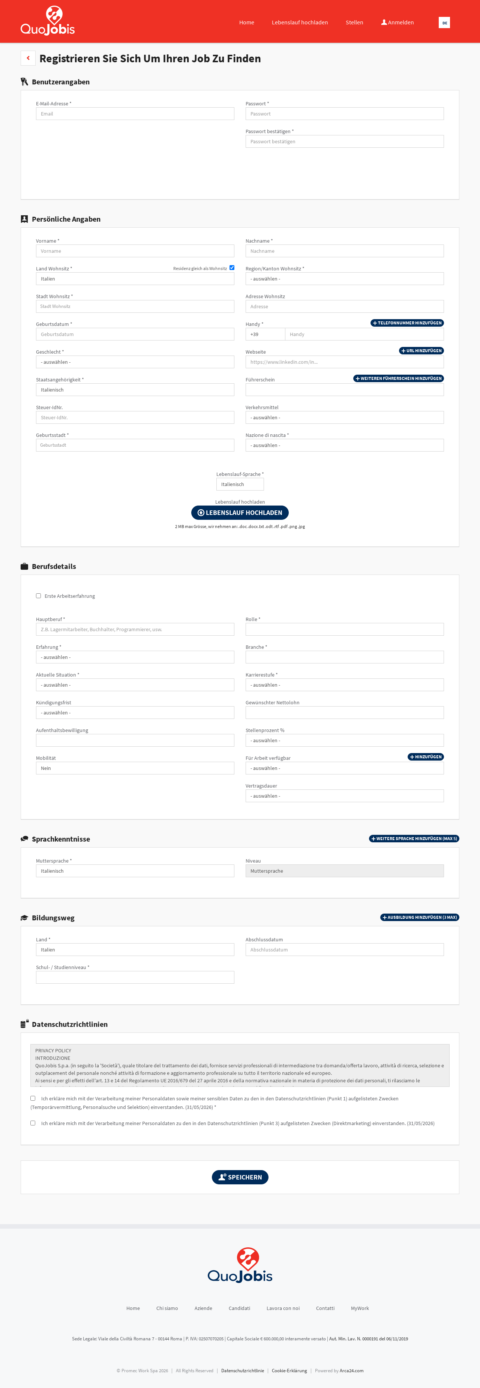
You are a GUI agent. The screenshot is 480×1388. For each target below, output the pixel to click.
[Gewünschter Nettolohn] (345, 712)
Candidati (239, 1308)
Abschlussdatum (264, 939)
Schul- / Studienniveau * (63, 967)
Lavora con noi (283, 1308)
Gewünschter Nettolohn (273, 702)
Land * (43, 939)
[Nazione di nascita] (345, 445)
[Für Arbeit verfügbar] (345, 768)
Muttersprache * (54, 860)
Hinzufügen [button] (426, 757)
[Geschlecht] (135, 362)
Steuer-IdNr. (49, 407)
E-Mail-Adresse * (54, 103)
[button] (28, 58)
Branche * (256, 647)
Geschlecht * (50, 351)
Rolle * (253, 619)
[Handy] (265, 334)
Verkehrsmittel (262, 407)
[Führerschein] (345, 389)
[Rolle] (345, 629)
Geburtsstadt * (52, 435)
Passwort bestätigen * (270, 131)
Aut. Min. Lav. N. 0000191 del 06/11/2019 (368, 1338)
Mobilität (46, 758)
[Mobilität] (135, 768)
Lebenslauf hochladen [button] (240, 512)
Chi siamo (167, 1308)
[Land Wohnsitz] (135, 278)
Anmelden (397, 22)
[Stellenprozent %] (345, 740)
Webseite (256, 351)
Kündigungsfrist (53, 702)
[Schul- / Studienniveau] (135, 977)
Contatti (325, 1308)
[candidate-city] (135, 306)
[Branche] (345, 657)
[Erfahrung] (135, 657)
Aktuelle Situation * (58, 674)
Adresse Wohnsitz (265, 296)
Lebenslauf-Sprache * (240, 474)
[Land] (135, 949)
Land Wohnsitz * (54, 268)
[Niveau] (345, 870)
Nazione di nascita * (267, 435)
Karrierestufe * (262, 674)
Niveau (253, 860)
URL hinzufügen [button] (421, 351)
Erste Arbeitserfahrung (70, 596)
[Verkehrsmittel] (345, 417)
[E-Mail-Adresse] (135, 113)
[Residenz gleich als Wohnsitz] (232, 267)
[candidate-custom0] (135, 445)
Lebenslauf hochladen (300, 22)
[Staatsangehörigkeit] (135, 389)
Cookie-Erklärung (289, 1370)
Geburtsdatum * (54, 324)
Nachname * (259, 240)
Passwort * (257, 103)
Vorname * (48, 240)
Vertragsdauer (261, 785)
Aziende (203, 1308)
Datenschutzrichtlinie (242, 1370)
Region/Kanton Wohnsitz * (275, 268)
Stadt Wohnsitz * (54, 296)
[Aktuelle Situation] (135, 684)
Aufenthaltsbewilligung (62, 730)
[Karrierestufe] (345, 684)
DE (444, 23)
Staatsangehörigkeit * (60, 379)
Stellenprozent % (265, 730)
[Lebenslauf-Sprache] (240, 484)
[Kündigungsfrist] (135, 712)
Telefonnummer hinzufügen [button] (407, 323)
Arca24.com (352, 1370)
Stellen (354, 22)
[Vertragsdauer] (345, 795)
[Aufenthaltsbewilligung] (135, 740)
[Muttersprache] (135, 870)
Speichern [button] (240, 1177)
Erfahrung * (49, 647)
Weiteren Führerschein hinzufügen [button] (399, 378)
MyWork (360, 1308)
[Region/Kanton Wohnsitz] (345, 278)
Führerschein (260, 379)
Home (246, 22)
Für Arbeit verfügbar (268, 758)
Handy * (255, 324)
